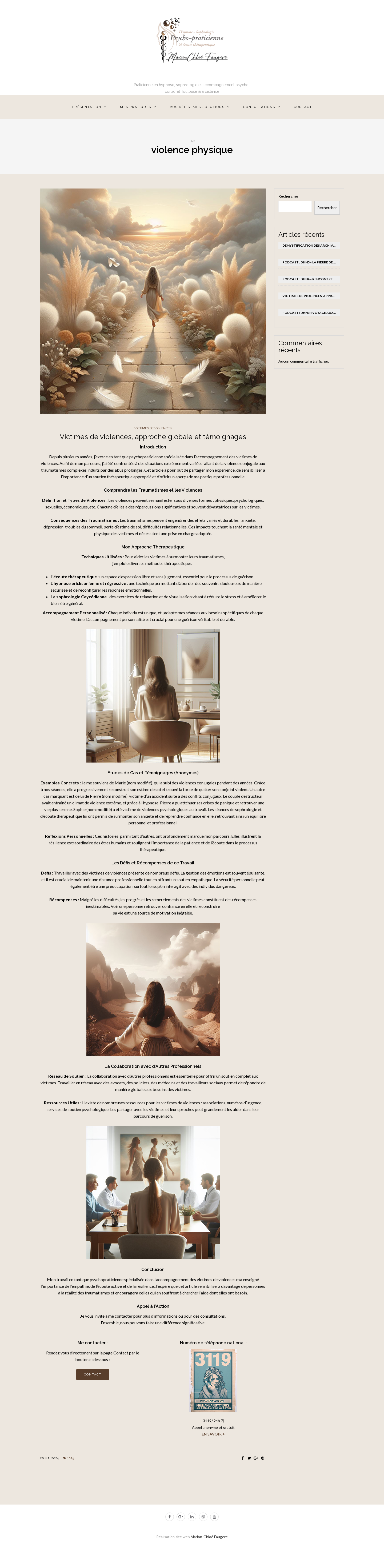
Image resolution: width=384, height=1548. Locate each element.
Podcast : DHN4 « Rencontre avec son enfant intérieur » (311, 279)
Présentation (86, 107)
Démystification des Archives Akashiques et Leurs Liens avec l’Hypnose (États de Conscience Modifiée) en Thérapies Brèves (311, 245)
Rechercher (288, 196)
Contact (303, 107)
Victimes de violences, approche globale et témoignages (153, 437)
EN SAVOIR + (213, 1434)
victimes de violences (152, 428)
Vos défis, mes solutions (197, 107)
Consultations (259, 107)
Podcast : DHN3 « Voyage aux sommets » (311, 313)
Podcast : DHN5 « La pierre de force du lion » (311, 262)
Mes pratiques (135, 107)
